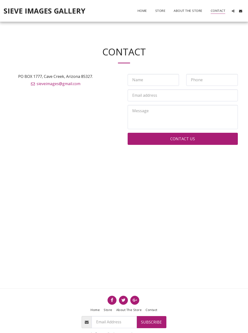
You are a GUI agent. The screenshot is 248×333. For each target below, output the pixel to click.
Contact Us (182, 138)
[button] (233, 11)
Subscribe (151, 322)
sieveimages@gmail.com (56, 83)
